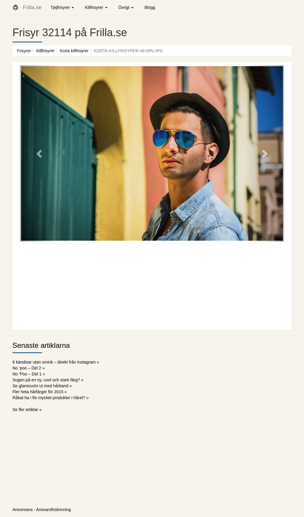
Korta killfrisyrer (74, 50)
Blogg (150, 7)
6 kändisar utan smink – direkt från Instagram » (55, 362)
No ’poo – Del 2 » (28, 368)
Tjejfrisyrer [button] (62, 7)
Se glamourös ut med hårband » (42, 385)
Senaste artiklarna (41, 345)
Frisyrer (24, 50)
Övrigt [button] (126, 7)
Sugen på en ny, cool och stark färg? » (47, 380)
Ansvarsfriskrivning (53, 509)
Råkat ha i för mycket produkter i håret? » (50, 397)
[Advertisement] (152, 284)
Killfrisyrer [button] (96, 7)
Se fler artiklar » (27, 409)
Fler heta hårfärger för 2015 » (39, 391)
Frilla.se (32, 7)
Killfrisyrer (45, 50)
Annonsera (22, 509)
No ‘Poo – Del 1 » (28, 374)
